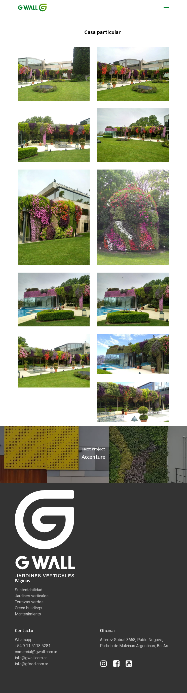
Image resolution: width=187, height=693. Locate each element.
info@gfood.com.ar (31, 664)
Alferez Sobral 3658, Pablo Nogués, (131, 639)
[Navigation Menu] (166, 7)
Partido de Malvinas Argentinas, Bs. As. (134, 645)
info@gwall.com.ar (31, 657)
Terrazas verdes (29, 602)
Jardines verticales (32, 595)
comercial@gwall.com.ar (36, 651)
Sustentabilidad (28, 589)
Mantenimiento (28, 614)
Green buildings (28, 608)
